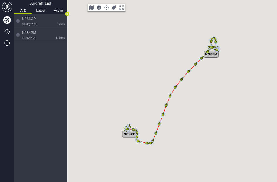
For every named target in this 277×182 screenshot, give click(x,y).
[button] (127, 129)
